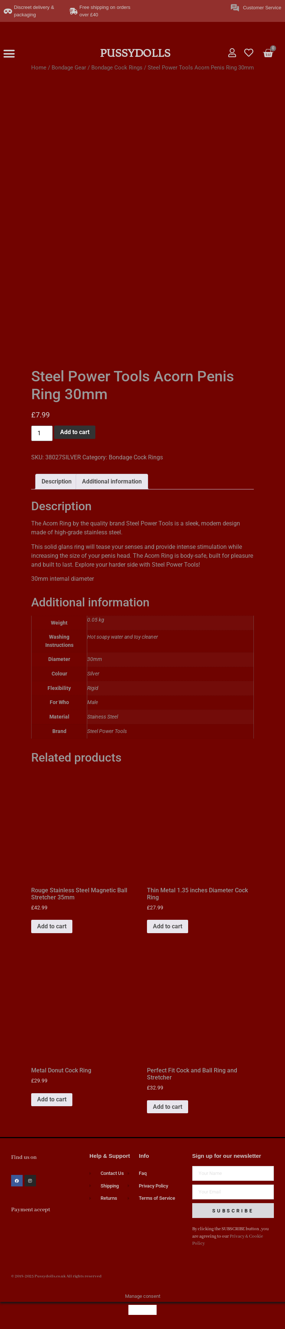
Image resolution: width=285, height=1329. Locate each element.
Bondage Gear (69, 67)
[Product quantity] (42, 433)
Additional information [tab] (112, 481)
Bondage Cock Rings (116, 67)
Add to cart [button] (51, 926)
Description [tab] (57, 481)
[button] (9, 54)
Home (38, 67)
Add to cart (74, 432)
